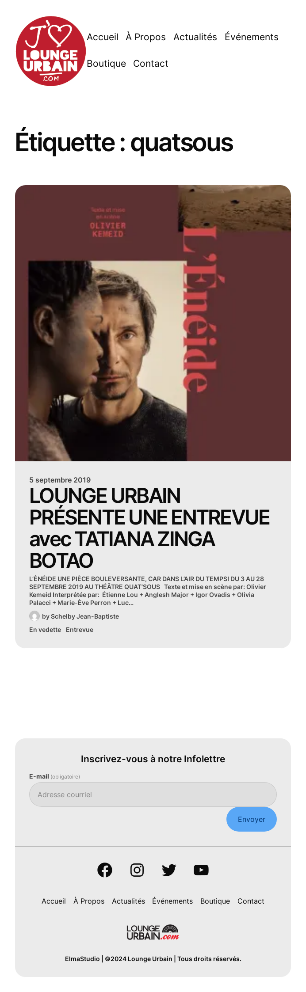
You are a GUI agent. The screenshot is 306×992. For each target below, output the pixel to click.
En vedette (45, 629)
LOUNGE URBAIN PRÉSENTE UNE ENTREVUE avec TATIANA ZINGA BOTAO (149, 528)
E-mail (54, 776)
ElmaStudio (82, 958)
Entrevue (79, 629)
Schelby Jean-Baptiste (85, 616)
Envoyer (251, 819)
